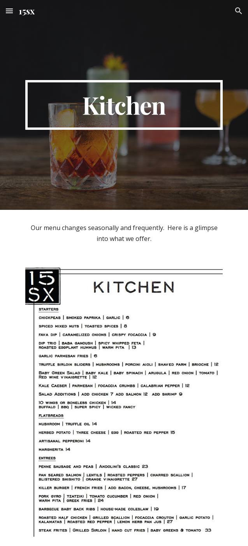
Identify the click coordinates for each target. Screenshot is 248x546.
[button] (9, 10)
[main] (124, 105)
